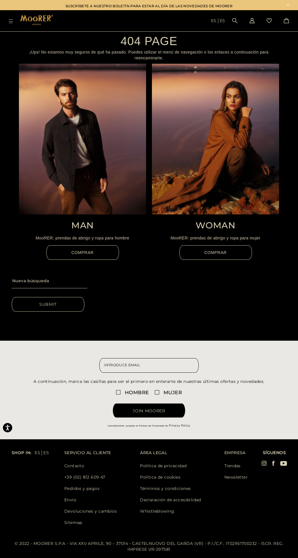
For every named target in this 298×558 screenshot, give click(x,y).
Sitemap (73, 522)
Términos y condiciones (165, 488)
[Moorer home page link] (36, 20)
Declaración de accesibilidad (170, 499)
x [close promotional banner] (288, 5)
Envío (70, 499)
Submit (48, 304)
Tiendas (232, 465)
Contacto (74, 465)
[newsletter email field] (148, 365)
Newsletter (236, 477)
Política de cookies (160, 477)
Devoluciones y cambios (90, 511)
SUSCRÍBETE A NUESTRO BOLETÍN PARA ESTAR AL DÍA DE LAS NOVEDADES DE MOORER (149, 6)
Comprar (82, 252)
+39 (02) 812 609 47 (84, 477)
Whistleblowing (157, 511)
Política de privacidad (163, 465)
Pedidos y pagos (82, 488)
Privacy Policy (179, 425)
